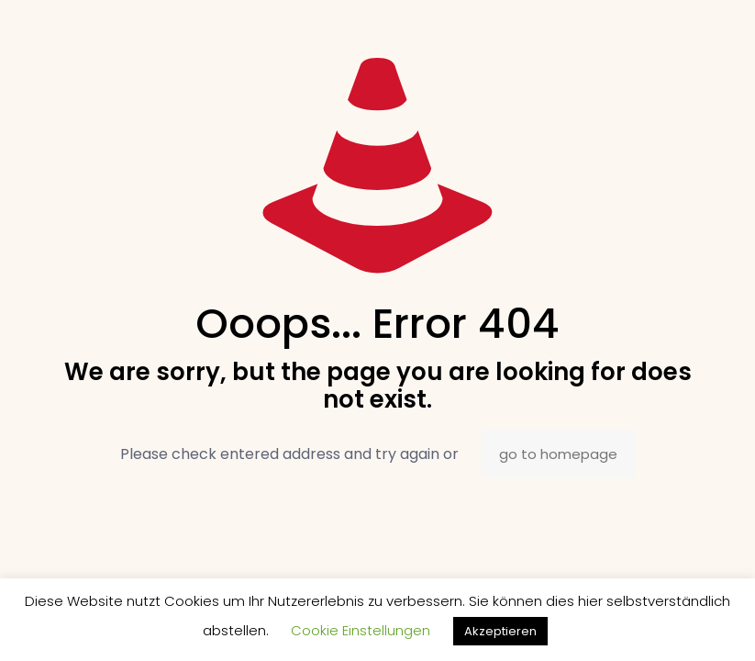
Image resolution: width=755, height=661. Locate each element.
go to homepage (558, 454)
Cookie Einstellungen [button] (360, 630)
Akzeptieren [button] (500, 631)
